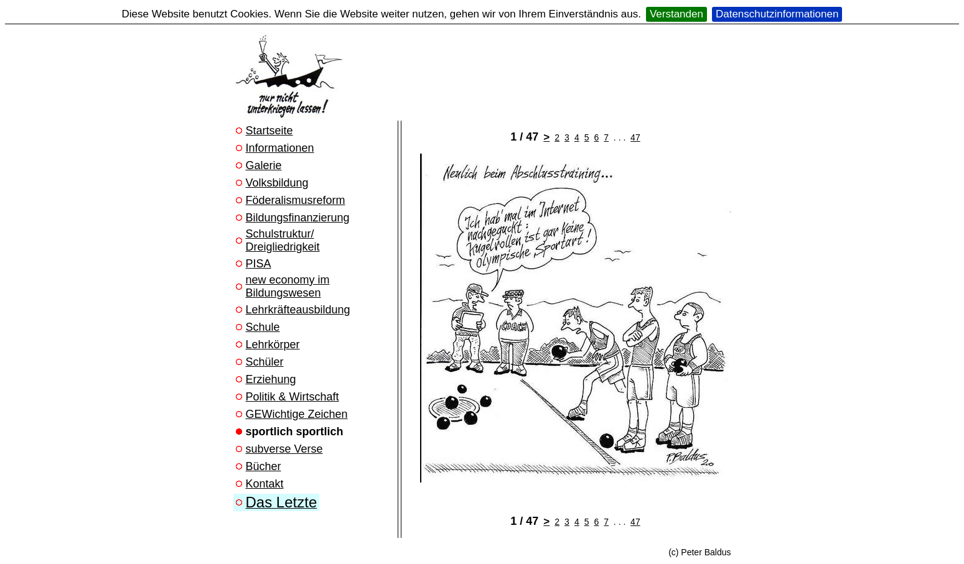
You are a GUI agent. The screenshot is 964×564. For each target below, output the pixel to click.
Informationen (280, 148)
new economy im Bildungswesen (288, 286)
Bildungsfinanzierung (298, 217)
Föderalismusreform (295, 200)
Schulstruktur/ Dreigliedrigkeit (283, 240)
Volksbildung (277, 183)
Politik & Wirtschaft (292, 397)
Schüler (265, 362)
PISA (258, 263)
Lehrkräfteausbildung (298, 309)
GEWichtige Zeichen (297, 414)
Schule (263, 327)
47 (635, 137)
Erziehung (271, 379)
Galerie (264, 165)
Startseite (269, 130)
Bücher (263, 466)
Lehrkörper (273, 344)
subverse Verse (284, 449)
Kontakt (265, 484)
